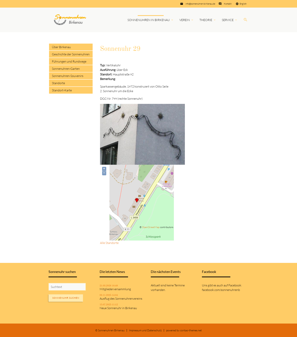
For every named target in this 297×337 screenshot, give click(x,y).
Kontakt (227, 3)
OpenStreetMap (150, 227)
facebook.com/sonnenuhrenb (221, 290)
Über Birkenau (61, 47)
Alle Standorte (109, 243)
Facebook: (235, 285)
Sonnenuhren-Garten (66, 69)
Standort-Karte (62, 90)
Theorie (205, 20)
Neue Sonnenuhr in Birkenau (118, 308)
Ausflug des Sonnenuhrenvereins (121, 298)
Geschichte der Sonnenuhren (71, 54)
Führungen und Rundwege (69, 61)
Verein (184, 20)
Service (228, 20)
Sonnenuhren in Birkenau (148, 20)
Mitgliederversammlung (115, 289)
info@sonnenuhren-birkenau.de (200, 3)
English (243, 3)
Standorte (58, 83)
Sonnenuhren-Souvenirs (67, 76)
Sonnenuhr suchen (65, 297)
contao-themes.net (191, 330)
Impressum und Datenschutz (145, 330)
